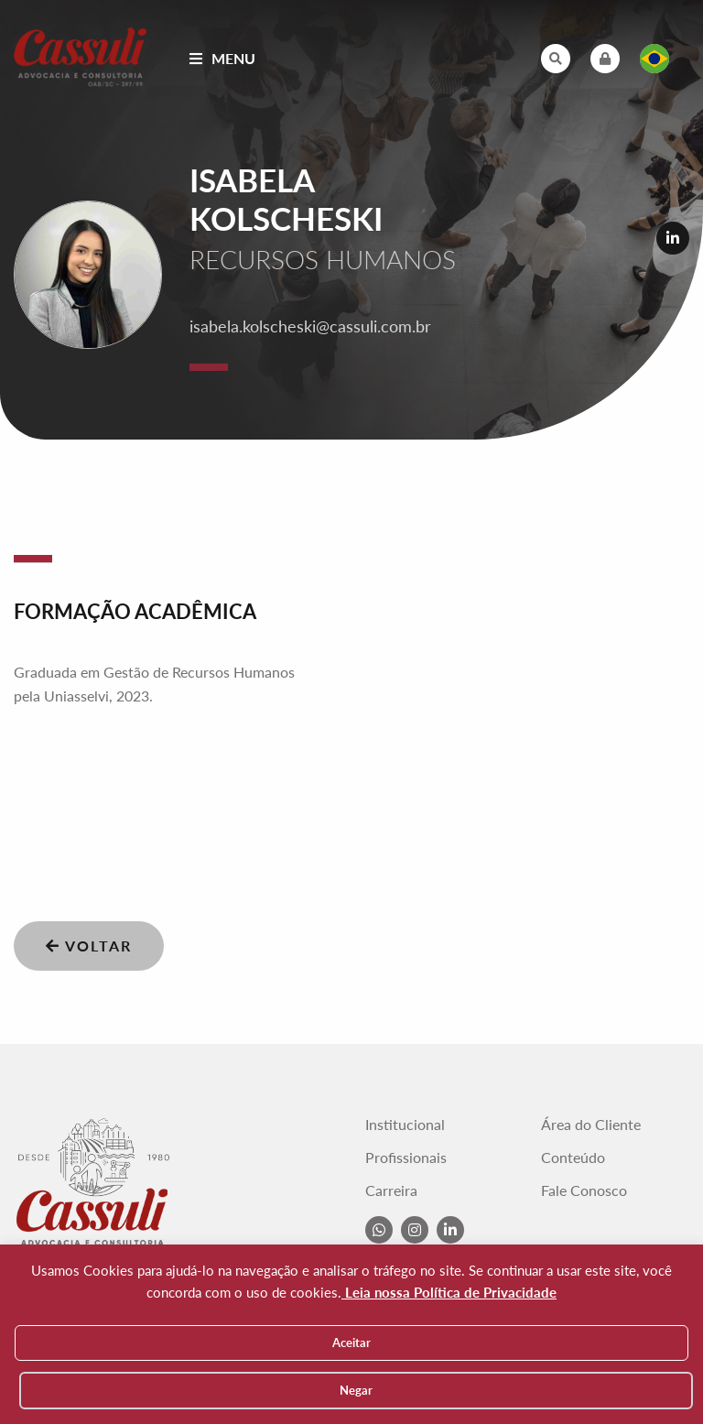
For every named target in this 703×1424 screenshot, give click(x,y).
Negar (356, 1390)
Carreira (391, 1190)
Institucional (405, 1124)
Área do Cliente (591, 1124)
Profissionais (406, 1157)
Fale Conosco (584, 1190)
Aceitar (351, 1342)
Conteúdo (573, 1157)
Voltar (89, 945)
